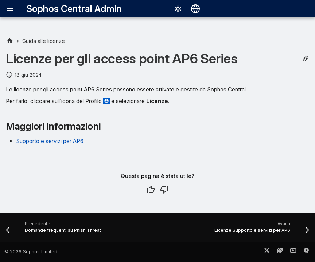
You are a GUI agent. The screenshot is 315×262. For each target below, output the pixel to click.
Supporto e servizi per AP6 (49, 141)
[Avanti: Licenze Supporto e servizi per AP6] (260, 230)
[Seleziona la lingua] (195, 8)
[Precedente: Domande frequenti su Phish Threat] (54, 230)
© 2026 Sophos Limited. (31, 251)
